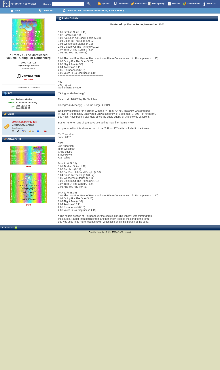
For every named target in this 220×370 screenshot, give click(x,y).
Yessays (174, 4)
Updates (103, 4)
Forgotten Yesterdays (20, 4)
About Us (209, 4)
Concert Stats (191, 4)
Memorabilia (139, 4)
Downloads (120, 4)
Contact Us (9, 227)
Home (15, 10)
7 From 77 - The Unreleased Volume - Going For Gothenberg (93, 10)
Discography (156, 4)
